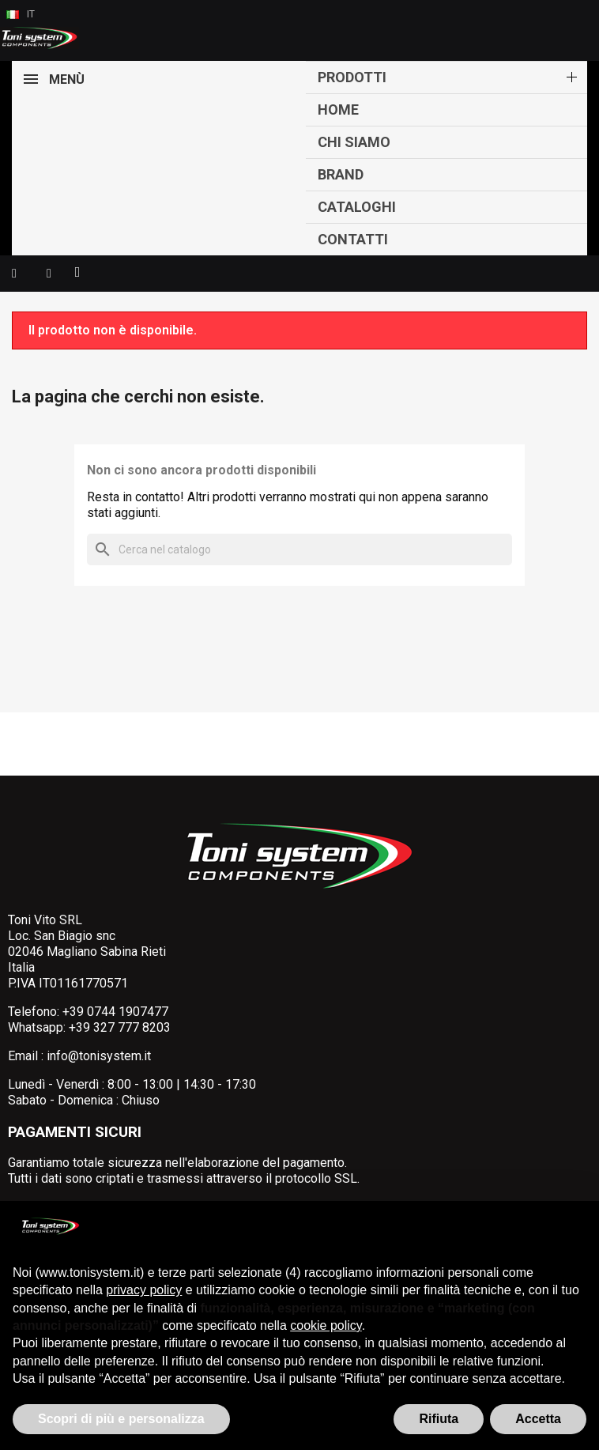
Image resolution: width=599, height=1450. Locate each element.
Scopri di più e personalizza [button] (121, 1418)
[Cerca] (299, 549)
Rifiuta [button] (438, 1418)
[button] (14, 273)
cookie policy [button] (325, 1325)
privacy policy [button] (144, 1290)
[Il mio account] (49, 273)
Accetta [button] (538, 1418)
